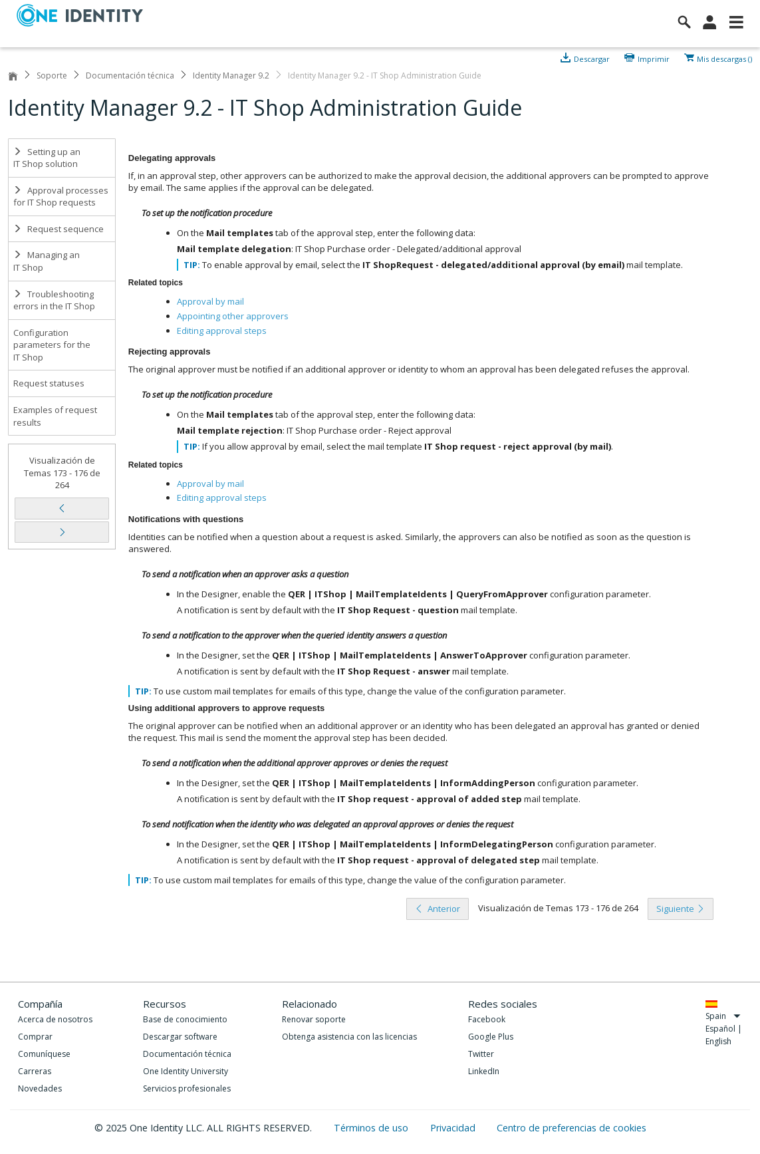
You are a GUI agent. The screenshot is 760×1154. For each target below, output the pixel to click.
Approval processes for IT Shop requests (60, 196)
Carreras (34, 1071)
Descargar (592, 58)
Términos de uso (372, 1127)
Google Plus (490, 1036)
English (718, 1041)
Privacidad (454, 1127)
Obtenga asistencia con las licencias (349, 1036)
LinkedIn (483, 1071)
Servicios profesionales (187, 1088)
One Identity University (185, 1071)
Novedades (40, 1088)
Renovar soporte (314, 1019)
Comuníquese (44, 1054)
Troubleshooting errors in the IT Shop (54, 300)
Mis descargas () (724, 58)
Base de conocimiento (185, 1019)
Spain (723, 1016)
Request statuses (48, 383)
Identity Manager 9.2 (231, 75)
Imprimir (654, 58)
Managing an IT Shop (46, 261)
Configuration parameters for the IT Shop (51, 345)
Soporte (52, 75)
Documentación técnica (130, 75)
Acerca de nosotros (55, 1019)
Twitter (481, 1054)
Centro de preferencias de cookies (571, 1127)
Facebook (486, 1019)
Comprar (35, 1036)
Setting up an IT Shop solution (46, 158)
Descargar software (180, 1036)
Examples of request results (55, 416)
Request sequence (58, 229)
